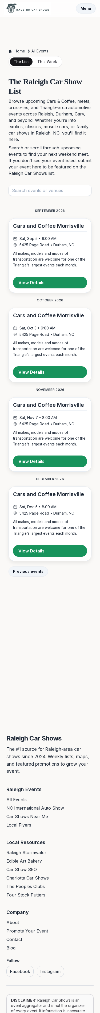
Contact (14, 939)
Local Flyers (18, 825)
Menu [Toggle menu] (86, 8)
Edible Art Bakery (24, 861)
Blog (10, 947)
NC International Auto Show (35, 808)
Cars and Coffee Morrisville (48, 226)
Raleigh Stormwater (26, 852)
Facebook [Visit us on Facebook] (20, 971)
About (12, 922)
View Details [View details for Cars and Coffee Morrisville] (31, 282)
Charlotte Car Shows (27, 878)
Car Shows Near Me (27, 816)
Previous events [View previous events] (28, 571)
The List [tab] (21, 61)
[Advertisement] (50, 31)
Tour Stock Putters (25, 895)
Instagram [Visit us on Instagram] (50, 971)
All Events (16, 799)
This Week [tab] (47, 61)
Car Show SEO (21, 869)
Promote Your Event (27, 931)
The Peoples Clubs (25, 886)
